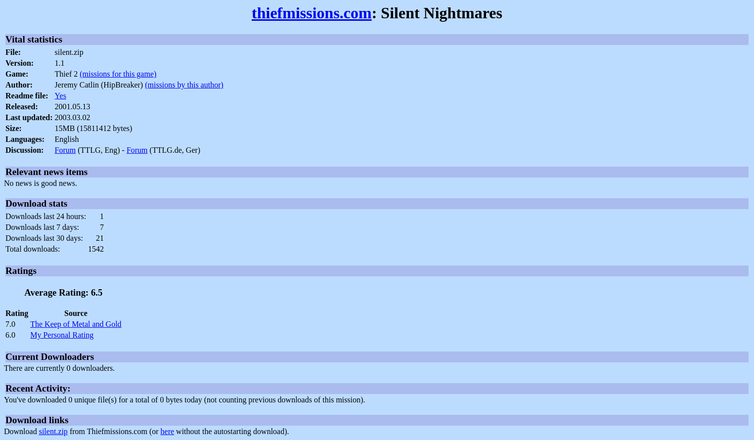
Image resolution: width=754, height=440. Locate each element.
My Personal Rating (61, 335)
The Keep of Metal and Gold (75, 324)
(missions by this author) (184, 85)
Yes (60, 95)
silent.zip (53, 431)
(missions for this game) (118, 74)
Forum (65, 150)
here (168, 431)
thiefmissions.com (312, 13)
